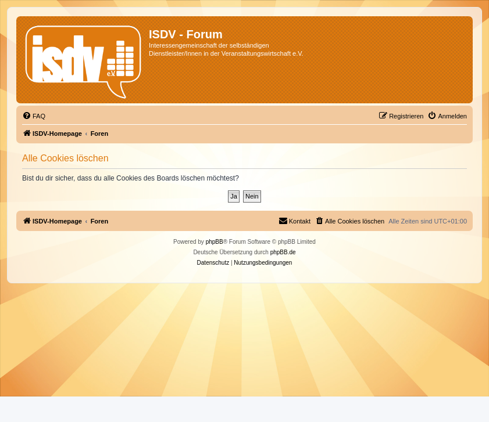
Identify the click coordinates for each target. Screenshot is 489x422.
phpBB (214, 242)
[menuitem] (33, 116)
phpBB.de (283, 252)
